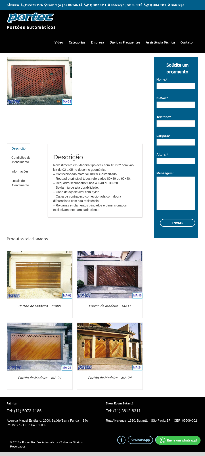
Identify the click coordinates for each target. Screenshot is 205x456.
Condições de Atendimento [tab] (21, 160)
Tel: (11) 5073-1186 (24, 411)
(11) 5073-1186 (32, 5)
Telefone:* (164, 117)
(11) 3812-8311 (95, 5)
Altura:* (162, 154)
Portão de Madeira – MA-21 (39, 377)
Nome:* (162, 79)
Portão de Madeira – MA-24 (110, 377)
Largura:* (163, 135)
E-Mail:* (162, 98)
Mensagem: (165, 173)
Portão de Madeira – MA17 (110, 305)
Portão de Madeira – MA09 (39, 305)
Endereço (52, 5)
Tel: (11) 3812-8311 (123, 411)
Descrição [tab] (18, 148)
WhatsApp (140, 440)
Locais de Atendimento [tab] (20, 183)
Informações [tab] (20, 171)
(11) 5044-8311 (155, 5)
